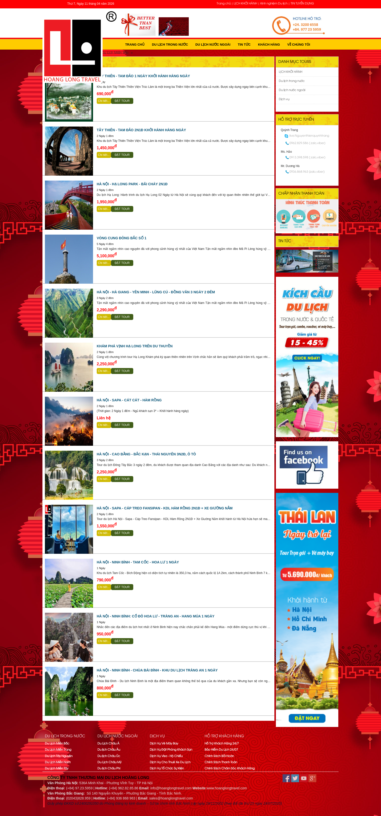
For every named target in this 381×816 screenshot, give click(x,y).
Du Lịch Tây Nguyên (59, 756)
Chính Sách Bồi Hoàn (219, 756)
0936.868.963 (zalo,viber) (306, 171)
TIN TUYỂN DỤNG (302, 3)
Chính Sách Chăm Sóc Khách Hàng (230, 768)
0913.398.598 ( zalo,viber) (307, 157)
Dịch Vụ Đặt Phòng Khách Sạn (171, 749)
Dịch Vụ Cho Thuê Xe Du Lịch (170, 762)
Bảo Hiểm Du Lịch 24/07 (221, 749)
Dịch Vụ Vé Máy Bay (164, 743)
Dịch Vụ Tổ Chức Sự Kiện (167, 768)
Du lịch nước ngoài (212, 44)
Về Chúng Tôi (298, 44)
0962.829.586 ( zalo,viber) (307, 143)
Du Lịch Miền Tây (56, 768)
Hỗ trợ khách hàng (224, 736)
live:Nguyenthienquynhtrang (309, 135)
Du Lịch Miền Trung (58, 749)
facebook (286, 778)
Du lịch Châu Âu (108, 749)
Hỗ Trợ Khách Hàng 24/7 (222, 743)
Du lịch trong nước (170, 44)
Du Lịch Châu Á (108, 743)
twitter (295, 778)
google (312, 778)
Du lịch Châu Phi (108, 768)
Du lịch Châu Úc (108, 756)
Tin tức (244, 44)
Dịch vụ (284, 99)
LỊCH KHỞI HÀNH (245, 3)
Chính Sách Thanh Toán (221, 762)
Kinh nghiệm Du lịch (273, 3)
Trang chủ (224, 3)
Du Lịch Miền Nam (58, 762)
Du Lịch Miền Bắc (57, 743)
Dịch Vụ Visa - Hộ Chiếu (166, 756)
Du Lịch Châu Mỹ (109, 762)
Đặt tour (122, 101)
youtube (304, 778)
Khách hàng (269, 44)
